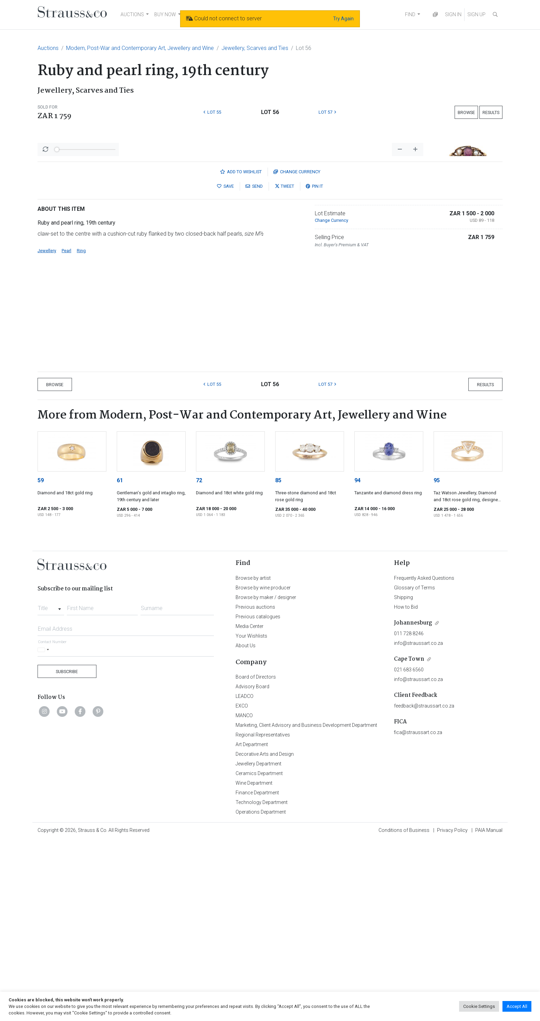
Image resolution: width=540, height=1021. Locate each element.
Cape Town (409, 839)
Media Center (249, 806)
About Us (246, 826)
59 (41, 661)
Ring (81, 431)
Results (490, 112)
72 (199, 661)
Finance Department (257, 973)
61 (120, 661)
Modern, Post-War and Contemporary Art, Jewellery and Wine (140, 48)
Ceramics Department (259, 954)
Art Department (252, 925)
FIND (410, 14)
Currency (296, 352)
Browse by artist (253, 758)
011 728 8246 (409, 814)
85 (278, 661)
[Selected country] (44, 830)
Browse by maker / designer (266, 778)
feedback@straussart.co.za (424, 886)
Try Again (343, 18)
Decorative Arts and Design (265, 934)
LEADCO (244, 876)
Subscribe (67, 852)
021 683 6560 (409, 850)
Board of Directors (256, 857)
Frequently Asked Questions (424, 758)
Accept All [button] (517, 1006)
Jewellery (47, 431)
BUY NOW (165, 14)
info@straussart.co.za (418, 823)
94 (357, 661)
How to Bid (406, 787)
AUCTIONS (132, 14)
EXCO (242, 886)
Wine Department (254, 963)
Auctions (48, 48)
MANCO (244, 896)
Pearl (66, 431)
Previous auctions (255, 787)
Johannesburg (413, 803)
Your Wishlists (251, 816)
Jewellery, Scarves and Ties (254, 48)
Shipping (403, 778)
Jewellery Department (258, 944)
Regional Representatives (263, 915)
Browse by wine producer (263, 768)
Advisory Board (252, 867)
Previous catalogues (258, 797)
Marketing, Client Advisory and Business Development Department (306, 905)
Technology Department (262, 983)
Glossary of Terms (414, 768)
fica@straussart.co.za (418, 913)
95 (437, 661)
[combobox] (51, 787)
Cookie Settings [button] (479, 1006)
